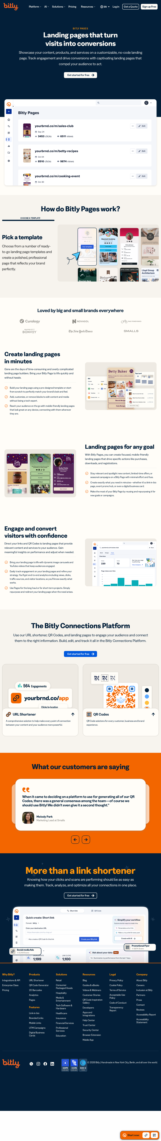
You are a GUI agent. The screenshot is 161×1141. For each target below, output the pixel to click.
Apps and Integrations (89, 1047)
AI (45, 6)
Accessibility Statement (142, 1054)
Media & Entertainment (63, 1032)
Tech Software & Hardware (64, 1040)
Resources (87, 6)
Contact (140, 1037)
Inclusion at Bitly (144, 1022)
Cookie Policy (116, 1017)
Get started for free (78, 76)
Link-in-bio (34, 1045)
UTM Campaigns (37, 1060)
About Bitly (141, 1013)
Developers (88, 1040)
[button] (75, 870)
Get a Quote (131, 6)
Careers (140, 1017)
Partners (140, 1027)
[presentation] (86, 289)
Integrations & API (11, 1013)
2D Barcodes (35, 1022)
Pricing (72, 6)
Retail (58, 1013)
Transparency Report (116, 1042)
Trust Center (89, 1057)
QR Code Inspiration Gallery (93, 1034)
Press (139, 1032)
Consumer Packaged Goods (64, 1019)
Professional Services (62, 1062)
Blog (85, 1013)
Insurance (61, 1050)
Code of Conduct (118, 1035)
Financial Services (65, 1055)
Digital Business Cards (37, 1067)
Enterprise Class (10, 1017)
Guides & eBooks (91, 1017)
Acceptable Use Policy (117, 1029)
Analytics (33, 1027)
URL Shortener (36, 1013)
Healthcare (61, 1046)
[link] (31, 1097)
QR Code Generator (39, 1017)
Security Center (91, 1062)
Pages (32, 1032)
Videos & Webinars (92, 1022)
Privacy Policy (116, 1013)
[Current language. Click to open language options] (105, 6)
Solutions (57, 6)
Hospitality (61, 1025)
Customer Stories (91, 1027)
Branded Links (36, 1050)
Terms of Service (118, 1022)
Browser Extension (92, 1067)
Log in (116, 6)
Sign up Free (149, 6)
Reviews (140, 1042)
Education (61, 1068)
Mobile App (88, 1072)
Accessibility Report (146, 1047)
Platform (34, 6)
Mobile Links (35, 1055)
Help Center (89, 1053)
